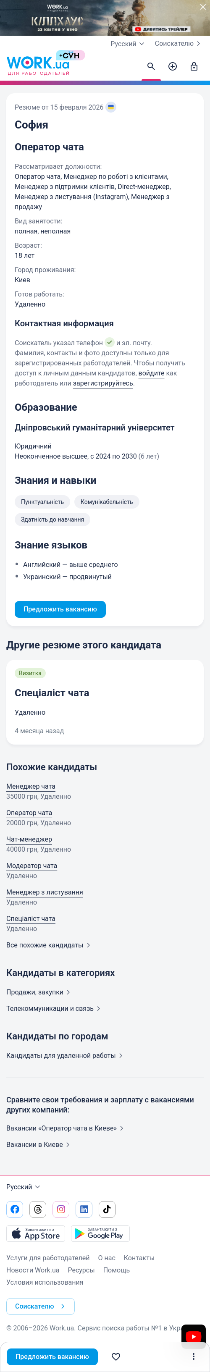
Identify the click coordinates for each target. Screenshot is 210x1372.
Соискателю (179, 44)
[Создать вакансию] (172, 67)
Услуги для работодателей (48, 1258)
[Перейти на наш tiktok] (107, 1209)
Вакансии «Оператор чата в (66, 1128)
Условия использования (45, 1282)
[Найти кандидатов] (151, 67)
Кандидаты (66, 1056)
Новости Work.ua (32, 1270)
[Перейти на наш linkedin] (84, 1209)
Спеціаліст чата (52, 693)
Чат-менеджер (29, 839)
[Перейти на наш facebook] (14, 1209)
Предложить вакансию (52, 1357)
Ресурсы (81, 1270)
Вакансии (39, 1145)
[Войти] (194, 67)
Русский (24, 1187)
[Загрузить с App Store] (35, 1233)
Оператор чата (29, 813)
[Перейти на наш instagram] (60, 1209)
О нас (107, 1258)
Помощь (116, 1270)
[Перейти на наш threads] (37, 1209)
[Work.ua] (37, 66)
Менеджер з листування (44, 892)
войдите (152, 373)
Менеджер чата (30, 786)
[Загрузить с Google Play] (100, 1233)
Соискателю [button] (41, 1306)
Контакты (139, 1258)
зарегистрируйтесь (103, 383)
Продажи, (40, 992)
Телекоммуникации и (55, 1009)
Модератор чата (31, 866)
